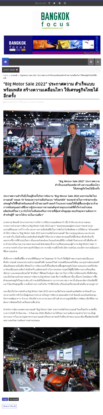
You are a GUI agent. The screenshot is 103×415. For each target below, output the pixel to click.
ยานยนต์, (40, 102)
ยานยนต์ (14, 75)
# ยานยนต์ (14, 399)
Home (5, 75)
